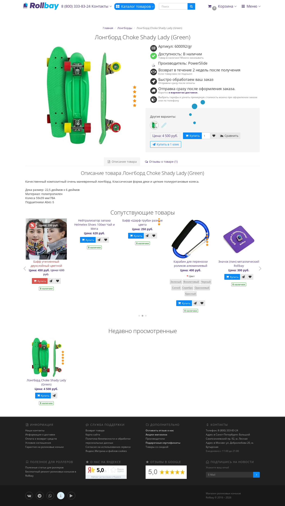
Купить (41, 281)
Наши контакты (34, 430)
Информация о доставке (40, 434)
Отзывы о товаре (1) (161, 162)
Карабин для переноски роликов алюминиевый (193, 264)
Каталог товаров (134, 6)
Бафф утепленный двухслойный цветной (48, 264)
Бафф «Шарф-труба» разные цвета (145, 222)
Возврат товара (95, 430)
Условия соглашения (38, 442)
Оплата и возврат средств (41, 438)
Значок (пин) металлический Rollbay (240, 264)
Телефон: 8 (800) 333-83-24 (222, 430)
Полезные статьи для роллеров (44, 467)
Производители (155, 438)
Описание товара (122, 162)
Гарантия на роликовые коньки (44, 447)
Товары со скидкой (157, 447)
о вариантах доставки (183, 92)
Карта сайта (93, 434)
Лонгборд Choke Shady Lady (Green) (46, 382)
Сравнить (229, 136)
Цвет (194, 276)
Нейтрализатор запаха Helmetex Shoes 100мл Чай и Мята (96, 224)
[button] (222, 6)
